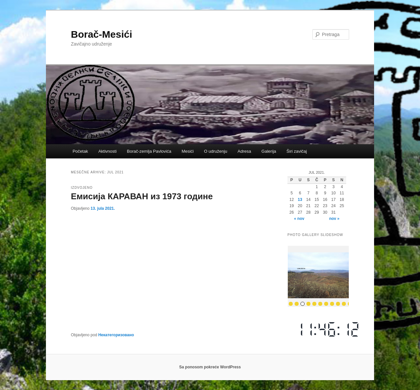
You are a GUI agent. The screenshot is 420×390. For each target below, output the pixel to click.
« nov (299, 218)
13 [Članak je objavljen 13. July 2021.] (300, 199)
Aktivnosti (107, 151)
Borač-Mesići (101, 34)
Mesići (187, 151)
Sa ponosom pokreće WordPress (210, 367)
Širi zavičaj (296, 151)
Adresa (244, 151)
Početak (80, 151)
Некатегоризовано (116, 335)
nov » (334, 218)
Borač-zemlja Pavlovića (149, 151)
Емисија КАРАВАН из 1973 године (142, 196)
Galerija (269, 151)
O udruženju (215, 151)
